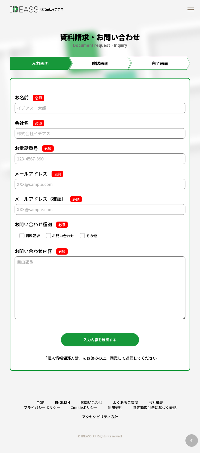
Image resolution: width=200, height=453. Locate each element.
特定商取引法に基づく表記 (155, 407)
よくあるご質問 (125, 402)
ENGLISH (62, 402)
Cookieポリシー (84, 407)
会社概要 (156, 402)
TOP (41, 402)
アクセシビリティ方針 (100, 416)
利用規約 (115, 407)
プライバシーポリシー (42, 407)
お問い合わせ (91, 402)
